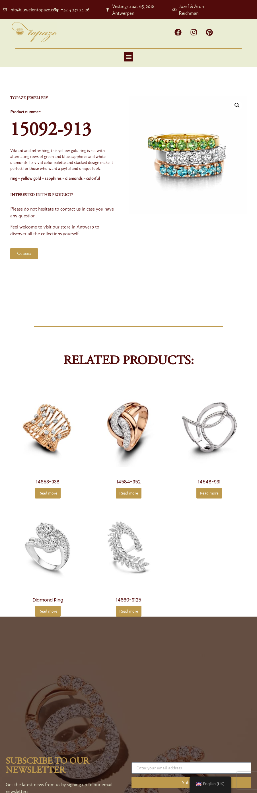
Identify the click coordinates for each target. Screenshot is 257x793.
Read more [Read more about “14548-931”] (209, 493)
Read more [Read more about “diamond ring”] (47, 611)
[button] (128, 56)
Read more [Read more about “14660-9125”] (128, 611)
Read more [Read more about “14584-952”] (128, 493)
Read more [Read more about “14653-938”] (47, 493)
